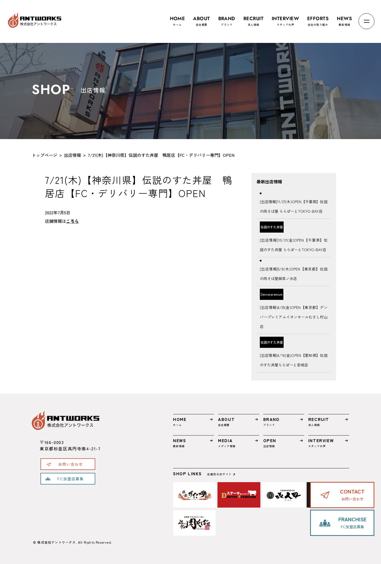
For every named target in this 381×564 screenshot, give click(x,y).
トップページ (44, 155)
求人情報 (253, 18)
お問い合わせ (70, 464)
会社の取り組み (318, 18)
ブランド (226, 18)
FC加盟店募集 (70, 478)
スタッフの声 (285, 18)
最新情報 (344, 18)
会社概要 (201, 18)
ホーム (177, 18)
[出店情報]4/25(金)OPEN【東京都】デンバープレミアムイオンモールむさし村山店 (293, 317)
